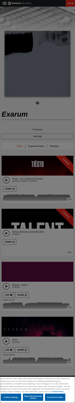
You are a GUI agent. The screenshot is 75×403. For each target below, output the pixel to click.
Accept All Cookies (55, 397)
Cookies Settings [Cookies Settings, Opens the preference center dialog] (11, 397)
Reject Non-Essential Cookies (33, 397)
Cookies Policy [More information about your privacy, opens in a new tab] (57, 392)
